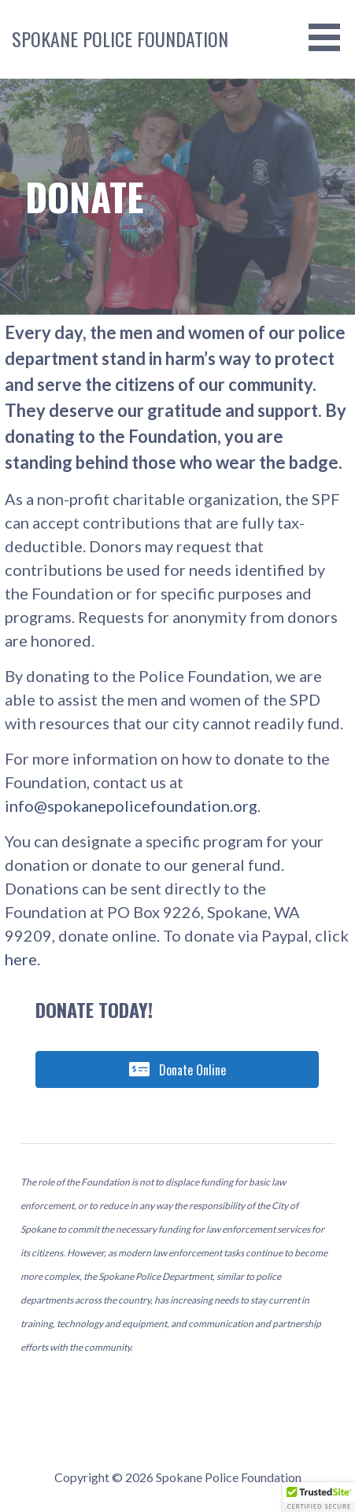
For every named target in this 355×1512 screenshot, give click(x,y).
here (21, 959)
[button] (319, 1497)
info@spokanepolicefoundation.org (131, 805)
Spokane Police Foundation (120, 38)
